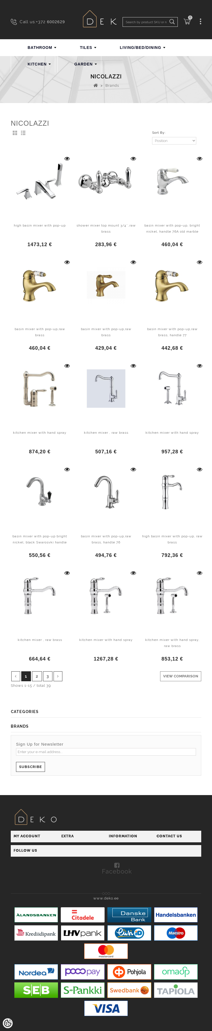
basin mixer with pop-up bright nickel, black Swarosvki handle (39, 539)
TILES (86, 47)
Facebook (117, 871)
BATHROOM (40, 47)
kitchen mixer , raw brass (106, 433)
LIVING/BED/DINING (140, 47)
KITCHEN (37, 64)
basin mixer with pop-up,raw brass (40, 332)
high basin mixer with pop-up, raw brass (172, 539)
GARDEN (83, 64)
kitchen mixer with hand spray (40, 433)
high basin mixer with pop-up (40, 225)
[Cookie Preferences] (8, 1023)
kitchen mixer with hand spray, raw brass (172, 643)
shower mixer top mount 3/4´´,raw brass (106, 228)
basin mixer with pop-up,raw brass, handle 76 (106, 539)
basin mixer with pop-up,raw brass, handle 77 (172, 332)
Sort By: (159, 133)
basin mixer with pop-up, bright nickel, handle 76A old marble (172, 228)
